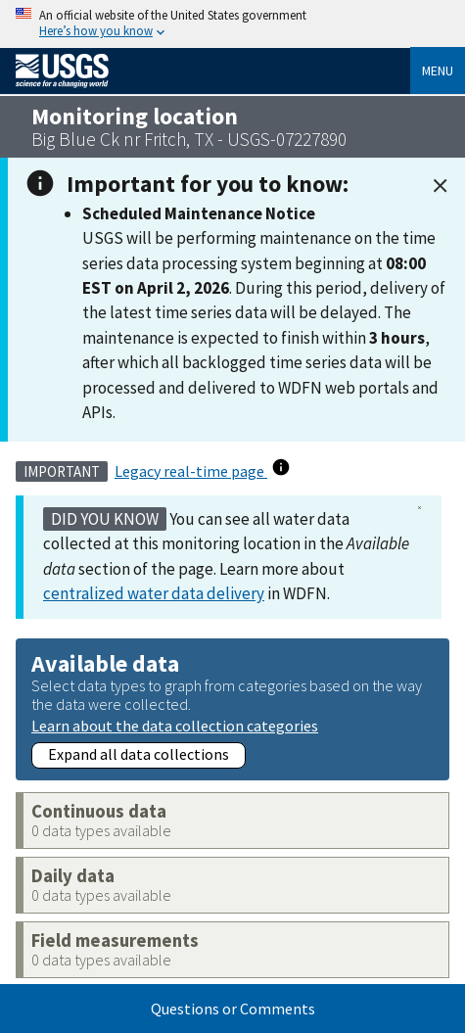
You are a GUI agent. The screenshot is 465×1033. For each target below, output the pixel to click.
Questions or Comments (233, 1008)
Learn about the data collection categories (174, 725)
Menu (437, 70)
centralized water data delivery (153, 593)
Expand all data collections (138, 754)
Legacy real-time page (191, 471)
